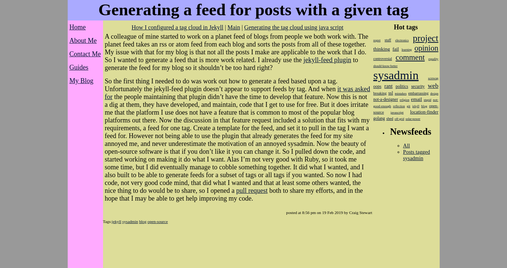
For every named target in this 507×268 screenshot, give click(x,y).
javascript (397, 112)
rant (388, 86)
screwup (433, 78)
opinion (426, 48)
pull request (251, 190)
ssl (390, 93)
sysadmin (130, 221)
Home (78, 27)
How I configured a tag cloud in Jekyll (178, 27)
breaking (380, 93)
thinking (381, 49)
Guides (79, 67)
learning (407, 49)
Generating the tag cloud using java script (294, 27)
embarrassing (418, 93)
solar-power (412, 119)
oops (377, 86)
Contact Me (85, 54)
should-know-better (385, 66)
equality (434, 59)
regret (377, 40)
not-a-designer (385, 99)
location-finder (424, 112)
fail (395, 49)
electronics (402, 40)
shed (389, 119)
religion (404, 100)
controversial (382, 59)
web (433, 85)
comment (410, 57)
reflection (399, 106)
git (409, 106)
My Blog (82, 80)
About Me (83, 40)
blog (143, 221)
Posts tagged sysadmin (416, 155)
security (417, 86)
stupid (427, 100)
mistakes (401, 93)
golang (379, 118)
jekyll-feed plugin (327, 60)
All (406, 146)
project (426, 38)
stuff (388, 40)
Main (234, 27)
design (434, 93)
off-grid (399, 119)
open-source (158, 221)
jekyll (116, 221)
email (416, 99)
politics (401, 86)
